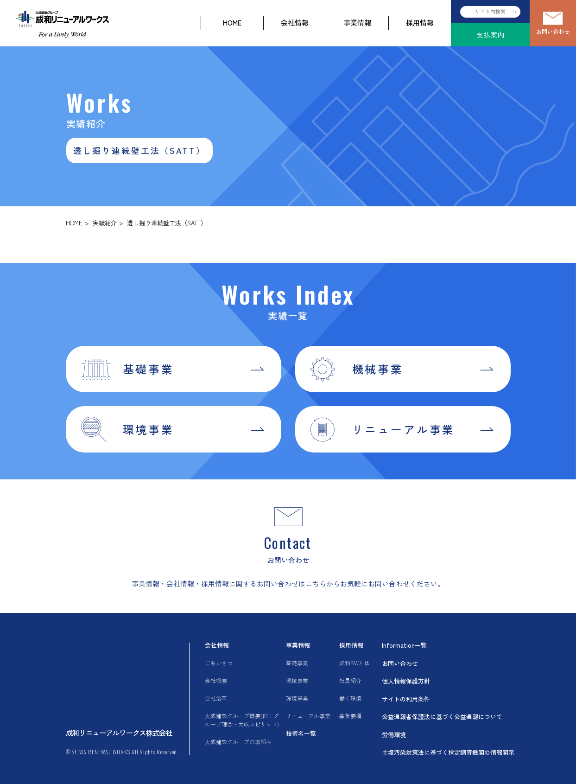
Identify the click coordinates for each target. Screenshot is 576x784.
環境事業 (297, 698)
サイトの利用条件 (406, 699)
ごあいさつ (219, 663)
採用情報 (420, 22)
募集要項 (350, 716)
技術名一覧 (301, 733)
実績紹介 (105, 222)
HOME (232, 22)
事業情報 (357, 22)
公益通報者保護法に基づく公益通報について (442, 716)
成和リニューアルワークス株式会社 (119, 732)
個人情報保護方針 (406, 680)
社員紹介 (350, 680)
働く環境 (350, 698)
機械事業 (297, 680)
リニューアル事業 (308, 716)
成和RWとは (354, 663)
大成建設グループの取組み (238, 742)
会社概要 (216, 680)
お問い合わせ (553, 31)
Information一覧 (404, 645)
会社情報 (295, 22)
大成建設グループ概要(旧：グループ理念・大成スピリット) (242, 720)
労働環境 (394, 734)
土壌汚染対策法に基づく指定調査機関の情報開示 (448, 752)
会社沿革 (216, 698)
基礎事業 (297, 663)
